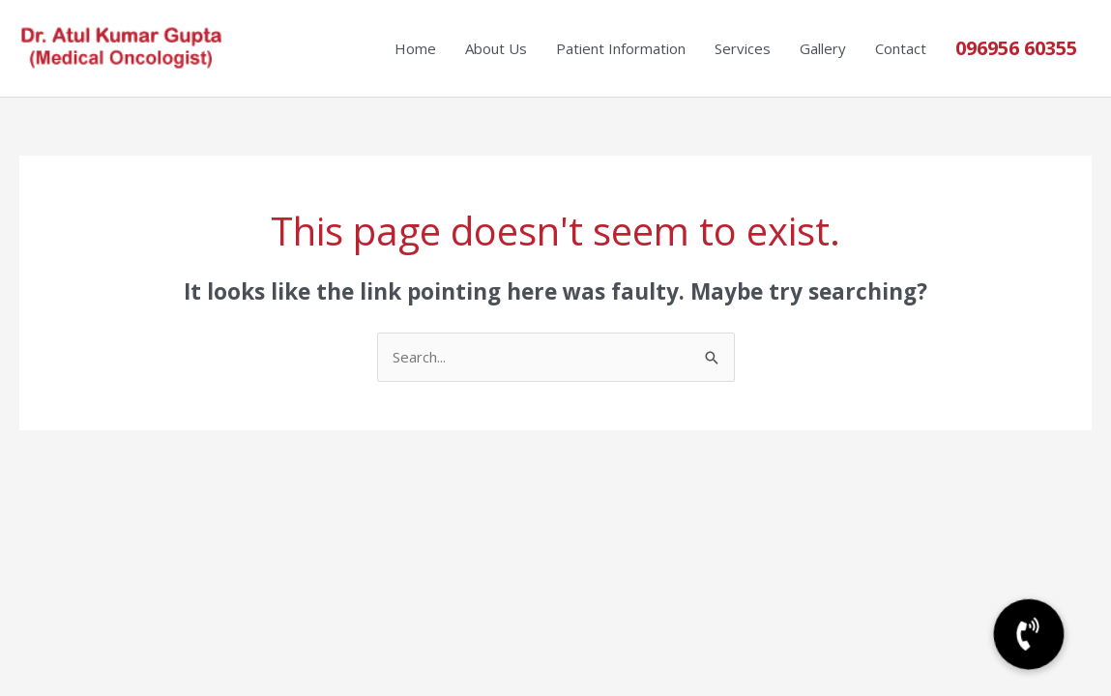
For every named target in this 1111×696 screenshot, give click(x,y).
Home (415, 48)
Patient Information (621, 48)
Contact (900, 48)
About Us (496, 48)
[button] (1028, 634)
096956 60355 (1016, 48)
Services (743, 48)
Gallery (823, 48)
